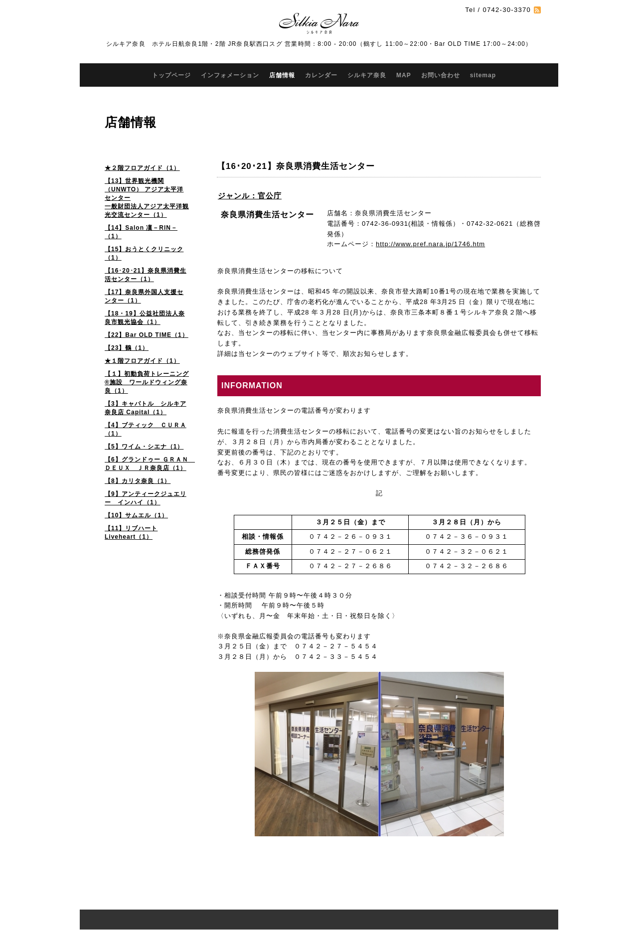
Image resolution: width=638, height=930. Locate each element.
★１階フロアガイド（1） (142, 360)
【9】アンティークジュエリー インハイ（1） (145, 498)
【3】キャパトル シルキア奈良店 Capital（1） (145, 408)
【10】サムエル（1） (136, 515)
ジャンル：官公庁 (250, 195)
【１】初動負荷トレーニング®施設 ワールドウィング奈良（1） (147, 382)
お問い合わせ (440, 75)
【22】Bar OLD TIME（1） (146, 334)
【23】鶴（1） (127, 347)
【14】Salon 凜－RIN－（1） (141, 232)
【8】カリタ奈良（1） (137, 480)
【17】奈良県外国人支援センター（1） (144, 296)
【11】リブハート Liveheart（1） (131, 532)
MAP (403, 75)
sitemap (483, 75)
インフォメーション (230, 75)
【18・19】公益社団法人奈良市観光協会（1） (145, 317)
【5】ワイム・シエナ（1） (144, 446)
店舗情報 (282, 75)
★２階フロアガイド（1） (142, 167)
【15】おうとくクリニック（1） (144, 253)
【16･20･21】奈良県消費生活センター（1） (145, 275)
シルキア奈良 (366, 75)
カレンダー (321, 75)
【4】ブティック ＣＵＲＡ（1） (145, 429)
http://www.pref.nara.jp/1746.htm (430, 244)
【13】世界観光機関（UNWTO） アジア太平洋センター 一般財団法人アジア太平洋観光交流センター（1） (147, 197)
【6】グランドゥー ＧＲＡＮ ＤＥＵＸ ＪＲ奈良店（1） (150, 463)
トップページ (171, 75)
